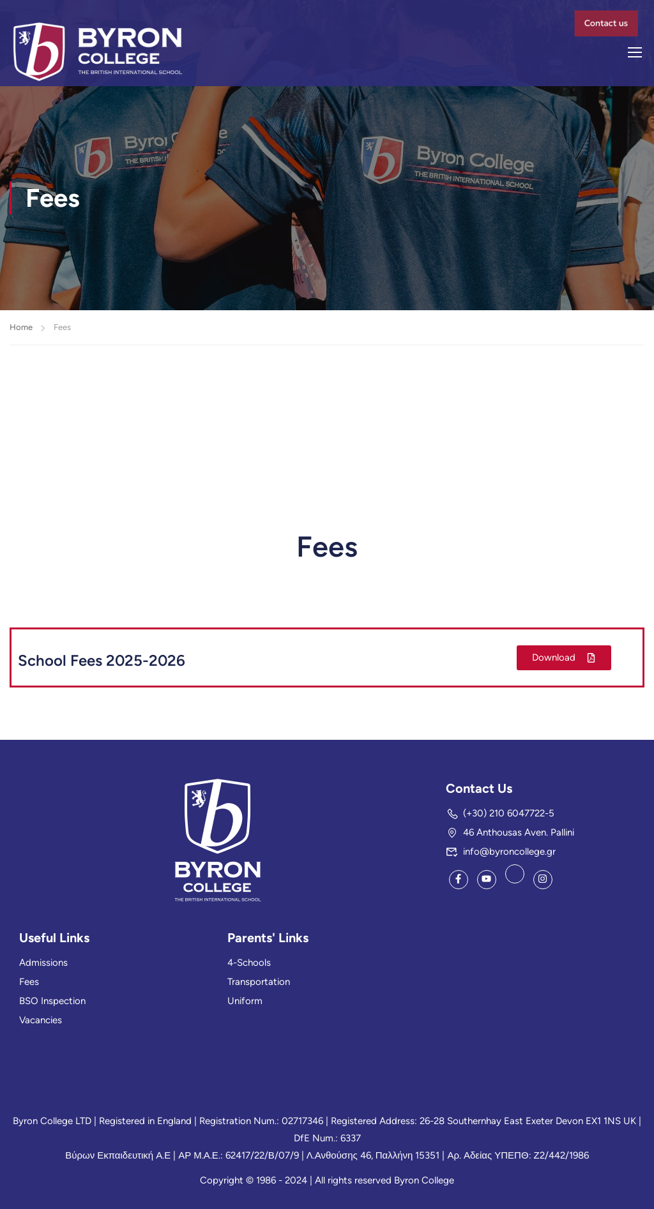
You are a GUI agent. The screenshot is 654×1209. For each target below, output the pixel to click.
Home (21, 328)
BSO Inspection (52, 1001)
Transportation (258, 981)
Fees (29, 981)
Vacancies (40, 1020)
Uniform (244, 1001)
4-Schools (249, 962)
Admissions (43, 962)
